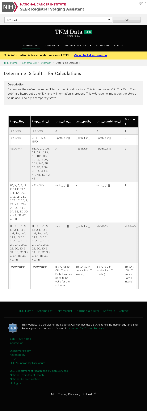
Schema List (31, 45)
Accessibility (17, 355)
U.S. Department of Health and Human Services (39, 371)
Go (127, 20)
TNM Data (73, 32)
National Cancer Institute (25, 379)
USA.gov (15, 383)
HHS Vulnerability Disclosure (27, 363)
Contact (119, 45)
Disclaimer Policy (20, 351)
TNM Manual (52, 45)
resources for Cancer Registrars (86, 328)
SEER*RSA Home (20, 339)
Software (102, 45)
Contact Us (16, 343)
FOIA (13, 359)
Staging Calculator (77, 45)
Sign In (141, 3)
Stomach (46, 63)
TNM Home (11, 63)
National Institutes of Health (27, 375)
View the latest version (90, 55)
